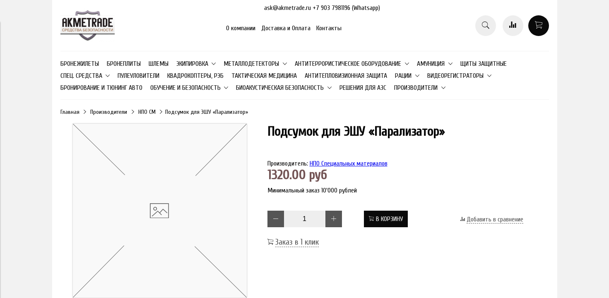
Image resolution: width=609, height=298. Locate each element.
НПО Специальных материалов (349, 163)
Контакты (329, 28)
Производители (108, 111)
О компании (240, 28)
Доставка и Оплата (286, 28)
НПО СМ (147, 111)
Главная (69, 111)
